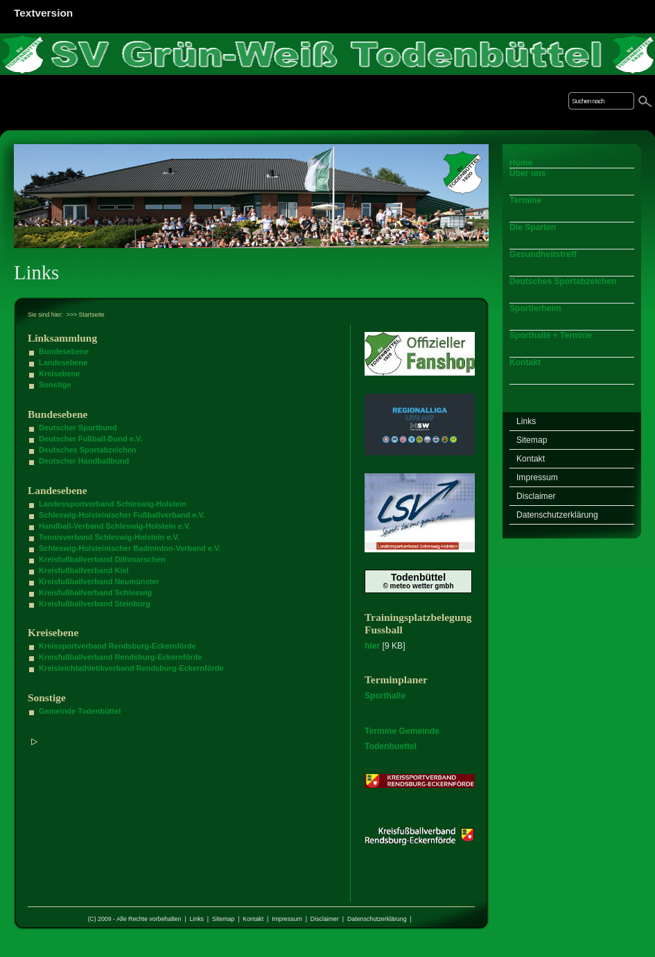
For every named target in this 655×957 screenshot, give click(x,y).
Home (521, 163)
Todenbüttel (418, 577)
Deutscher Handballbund (84, 461)
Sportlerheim (535, 308)
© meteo (396, 586)
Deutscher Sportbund (77, 427)
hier (372, 646)
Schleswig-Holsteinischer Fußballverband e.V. (122, 515)
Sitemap (223, 918)
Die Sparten (532, 227)
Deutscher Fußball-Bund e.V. (90, 438)
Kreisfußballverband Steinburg (94, 603)
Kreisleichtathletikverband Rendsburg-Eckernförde (131, 668)
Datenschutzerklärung (377, 918)
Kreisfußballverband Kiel (84, 570)
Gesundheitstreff (543, 254)
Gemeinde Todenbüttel (80, 711)
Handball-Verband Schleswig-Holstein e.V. (115, 526)
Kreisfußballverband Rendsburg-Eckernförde (120, 657)
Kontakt (253, 918)
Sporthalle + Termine (550, 335)
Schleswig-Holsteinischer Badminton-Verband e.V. (129, 548)
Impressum (287, 918)
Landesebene (63, 362)
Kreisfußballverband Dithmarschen (102, 559)
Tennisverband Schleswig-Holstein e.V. (109, 537)
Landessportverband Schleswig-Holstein (112, 504)
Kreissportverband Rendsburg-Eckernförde (117, 646)
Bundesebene (64, 351)
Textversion (43, 13)
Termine (525, 200)
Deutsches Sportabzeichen (88, 450)
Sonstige (55, 384)
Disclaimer (325, 918)
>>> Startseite (86, 314)
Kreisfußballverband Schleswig (95, 592)
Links (196, 918)
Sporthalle (385, 696)
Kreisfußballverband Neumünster (99, 581)
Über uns (527, 173)
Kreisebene (59, 373)
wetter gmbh (432, 586)
